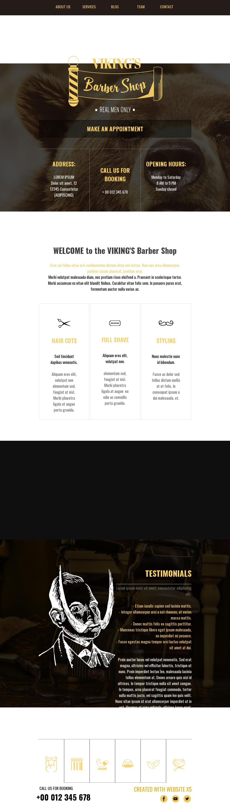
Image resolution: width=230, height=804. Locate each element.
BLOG (115, 6)
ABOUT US (63, 6)
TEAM (141, 6)
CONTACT (167, 6)
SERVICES (89, 6)
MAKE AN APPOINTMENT (115, 128)
